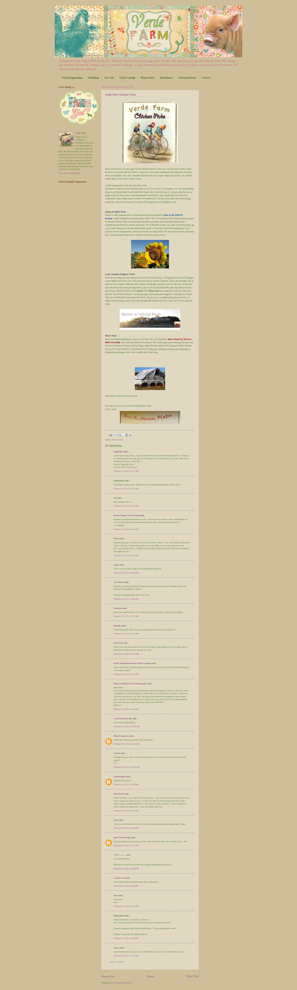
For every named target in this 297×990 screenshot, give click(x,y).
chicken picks (117, 439)
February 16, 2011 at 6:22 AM (126, 529)
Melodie (117, 625)
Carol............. (120, 855)
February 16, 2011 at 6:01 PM (126, 886)
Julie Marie (119, 794)
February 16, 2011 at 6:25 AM (126, 555)
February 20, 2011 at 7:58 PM (126, 956)
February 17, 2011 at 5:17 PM (126, 906)
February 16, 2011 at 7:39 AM (126, 633)
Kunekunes (166, 77)
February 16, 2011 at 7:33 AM (126, 616)
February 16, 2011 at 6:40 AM (126, 572)
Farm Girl (118, 643)
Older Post (192, 976)
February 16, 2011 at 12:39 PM (127, 767)
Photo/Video (148, 77)
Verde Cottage (127, 77)
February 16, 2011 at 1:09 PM (126, 784)
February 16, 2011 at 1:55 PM (126, 810)
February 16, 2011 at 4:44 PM (126, 868)
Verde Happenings (72, 77)
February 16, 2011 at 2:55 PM (126, 828)
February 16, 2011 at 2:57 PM (126, 845)
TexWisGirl (119, 582)
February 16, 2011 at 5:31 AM (126, 471)
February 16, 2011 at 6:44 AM (126, 599)
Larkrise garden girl (123, 718)
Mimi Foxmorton (121, 736)
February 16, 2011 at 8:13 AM (126, 654)
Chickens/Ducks (187, 77)
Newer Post (108, 976)
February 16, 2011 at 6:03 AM (126, 506)
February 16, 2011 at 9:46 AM (126, 709)
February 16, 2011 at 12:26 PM (127, 744)
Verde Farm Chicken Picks (120, 95)
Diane (116, 538)
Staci (116, 895)
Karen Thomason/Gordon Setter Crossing (132, 663)
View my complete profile (69, 173)
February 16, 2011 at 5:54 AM (126, 488)
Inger (116, 820)
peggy (116, 565)
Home (150, 976)
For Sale (109, 77)
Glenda (117, 753)
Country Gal (120, 878)
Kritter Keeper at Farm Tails (126, 515)
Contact (206, 77)
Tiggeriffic (118, 451)
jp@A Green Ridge (122, 837)
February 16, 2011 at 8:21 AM (126, 674)
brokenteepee (120, 776)
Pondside (118, 608)
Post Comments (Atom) (123, 982)
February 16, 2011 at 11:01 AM (127, 726)
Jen (115, 498)
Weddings (93, 77)
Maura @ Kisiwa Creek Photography (130, 683)
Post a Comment (117, 962)
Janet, (116, 948)
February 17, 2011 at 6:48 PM (126, 938)
